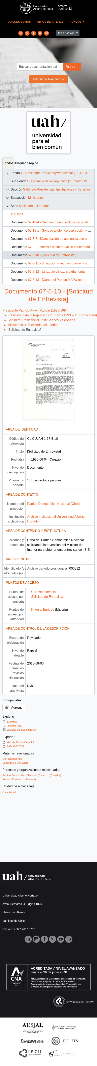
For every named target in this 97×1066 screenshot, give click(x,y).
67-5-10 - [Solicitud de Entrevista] (52, 255)
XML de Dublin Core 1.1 (18, 742)
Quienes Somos (19, 21)
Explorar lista (12, 725)
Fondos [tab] (8, 163)
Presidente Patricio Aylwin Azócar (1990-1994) (35, 310)
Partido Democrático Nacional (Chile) (53, 503)
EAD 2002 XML (13, 746)
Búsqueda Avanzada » (48, 79)
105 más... (18, 214)
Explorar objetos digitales (19, 729)
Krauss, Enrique (42, 609)
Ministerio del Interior (34, 206)
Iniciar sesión (66, 33)
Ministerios (35, 197)
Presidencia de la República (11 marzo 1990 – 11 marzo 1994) (52, 315)
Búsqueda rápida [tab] (26, 163)
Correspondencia (43, 592)
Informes (9, 721)
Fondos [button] (76, 21)
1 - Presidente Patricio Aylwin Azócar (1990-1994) (56, 173)
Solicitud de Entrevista (47, 596)
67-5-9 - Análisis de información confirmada (59, 247)
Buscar (71, 67)
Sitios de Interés (50, 21)
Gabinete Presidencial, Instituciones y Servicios (57, 189)
